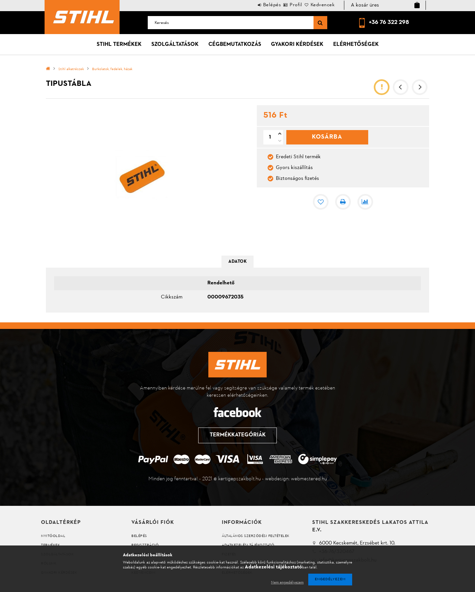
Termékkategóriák (237, 435)
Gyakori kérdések (297, 44)
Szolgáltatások (175, 44)
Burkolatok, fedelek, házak (112, 69)
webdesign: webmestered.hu (296, 479)
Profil (285, 5)
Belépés (254, 5)
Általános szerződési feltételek (256, 536)
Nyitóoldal (53, 536)
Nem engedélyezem (287, 582)
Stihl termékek (119, 44)
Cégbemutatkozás (234, 44)
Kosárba (327, 137)
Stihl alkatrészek (71, 69)
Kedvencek (319, 5)
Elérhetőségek (356, 44)
